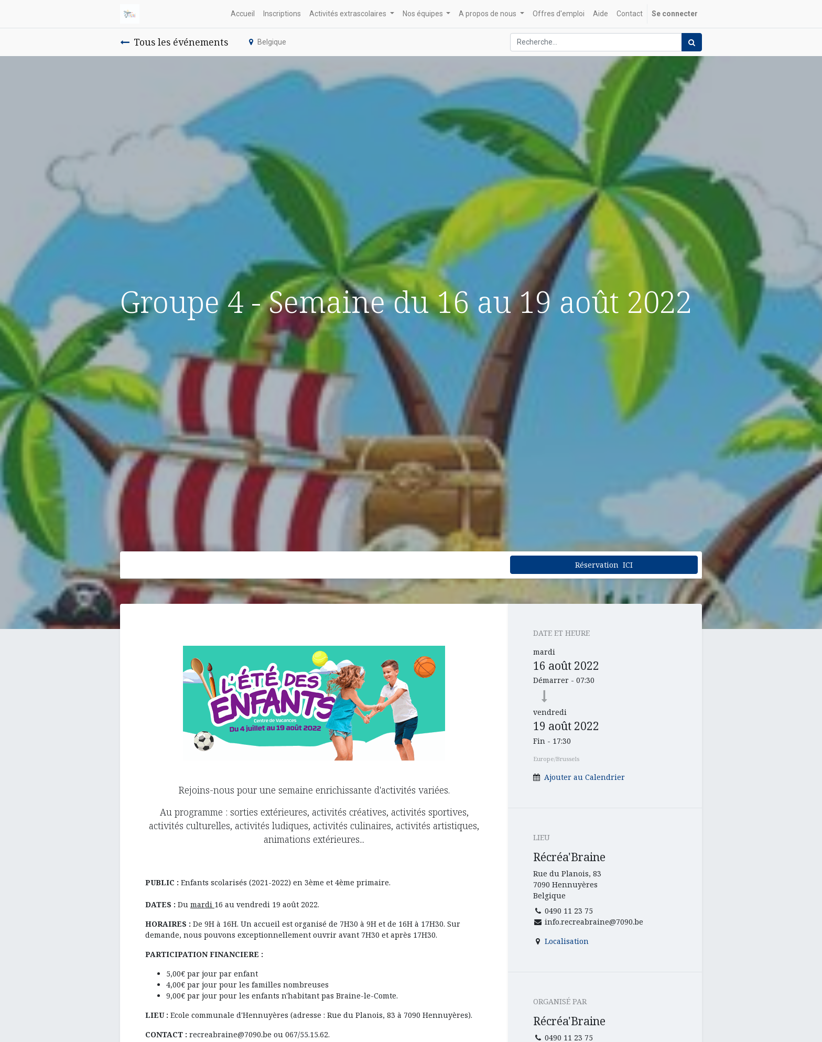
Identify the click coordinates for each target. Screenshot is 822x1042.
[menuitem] (242, 14)
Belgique (267, 42)
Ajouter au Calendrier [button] (584, 777)
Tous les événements (174, 42)
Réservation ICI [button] (604, 565)
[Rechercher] (692, 42)
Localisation (567, 941)
